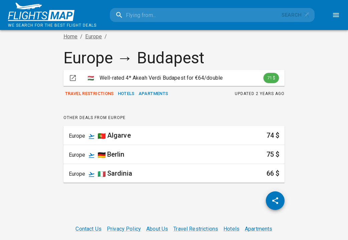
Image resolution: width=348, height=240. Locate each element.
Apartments (153, 94)
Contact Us (88, 229)
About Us (157, 229)
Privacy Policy (124, 229)
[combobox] (193, 15)
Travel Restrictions (89, 94)
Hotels (126, 94)
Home (70, 36)
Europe (93, 36)
